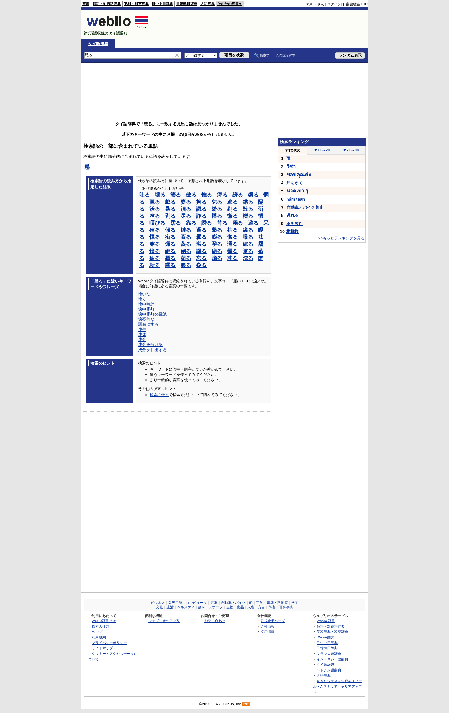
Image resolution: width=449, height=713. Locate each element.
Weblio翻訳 (325, 637)
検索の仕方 (159, 395)
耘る (154, 265)
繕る (217, 251)
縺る (170, 251)
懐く (142, 299)
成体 (142, 334)
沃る (154, 209)
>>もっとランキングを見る (341, 238)
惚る (232, 237)
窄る (154, 216)
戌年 (142, 329)
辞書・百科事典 (280, 607)
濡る (232, 244)
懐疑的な (146, 319)
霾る (170, 258)
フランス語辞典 (329, 653)
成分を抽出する (152, 349)
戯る (170, 202)
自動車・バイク (233, 602)
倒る (186, 251)
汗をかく (294, 182)
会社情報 (268, 626)
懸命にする (148, 324)
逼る (201, 230)
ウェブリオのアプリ (164, 621)
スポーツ (216, 607)
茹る (186, 258)
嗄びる (157, 223)
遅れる (292, 215)
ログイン (334, 4)
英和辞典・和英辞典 (332, 631)
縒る (237, 195)
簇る (175, 195)
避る (253, 223)
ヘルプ (97, 631)
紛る (217, 209)
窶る (186, 202)
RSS (246, 704)
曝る (248, 237)
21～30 (351, 150)
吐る (144, 195)
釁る (201, 237)
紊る (186, 237)
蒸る (186, 244)
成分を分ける (150, 344)
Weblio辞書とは (104, 621)
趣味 (201, 607)
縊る (248, 230)
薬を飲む (294, 223)
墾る (217, 230)
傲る (191, 195)
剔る (232, 209)
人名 (250, 607)
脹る (186, 265)
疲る (154, 258)
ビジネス (158, 602)
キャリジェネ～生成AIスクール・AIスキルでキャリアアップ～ (337, 686)
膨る (217, 237)
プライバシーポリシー (109, 643)
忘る (201, 258)
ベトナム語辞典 (329, 670)
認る (201, 209)
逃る (232, 202)
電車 (213, 602)
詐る (201, 216)
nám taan (295, 199)
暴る (170, 209)
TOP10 (292, 150)
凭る (217, 202)
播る (217, 216)
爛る (170, 244)
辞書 (85, 4)
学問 (294, 602)
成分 (142, 339)
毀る (248, 209)
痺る (222, 195)
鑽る (253, 195)
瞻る (217, 258)
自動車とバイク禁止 (304, 207)
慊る (232, 216)
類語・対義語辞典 (107, 4)
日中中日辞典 (162, 4)
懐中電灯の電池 (152, 314)
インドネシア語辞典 (332, 659)
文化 (159, 607)
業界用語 (175, 602)
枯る (232, 230)
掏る (201, 202)
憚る (154, 237)
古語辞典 (207, 4)
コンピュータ (196, 602)
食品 (240, 607)
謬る (201, 251)
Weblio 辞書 (326, 621)
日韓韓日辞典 (186, 4)
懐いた (144, 294)
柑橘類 (292, 231)
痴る (170, 237)
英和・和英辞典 (136, 4)
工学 (259, 602)
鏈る (186, 230)
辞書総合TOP (357, 4)
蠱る (201, 265)
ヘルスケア (186, 607)
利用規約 (99, 637)
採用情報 (268, 631)
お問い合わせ (214, 621)
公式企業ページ (273, 621)
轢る (248, 216)
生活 (170, 607)
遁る (248, 251)
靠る (191, 223)
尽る (186, 216)
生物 (229, 607)
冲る (232, 258)
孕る (217, 244)
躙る (170, 265)
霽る (232, 251)
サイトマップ (102, 648)
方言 (261, 607)
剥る (170, 216)
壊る (160, 195)
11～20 (322, 150)
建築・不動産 (277, 602)
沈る (248, 258)
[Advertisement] (261, 24)
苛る (222, 223)
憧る (154, 251)
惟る (206, 195)
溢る (201, 244)
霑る (175, 223)
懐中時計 (146, 304)
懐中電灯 (146, 309)
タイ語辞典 (98, 43)
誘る (206, 223)
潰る (186, 209)
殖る (154, 230)
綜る (248, 244)
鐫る (248, 202)
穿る (154, 244)
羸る (154, 202)
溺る (237, 223)
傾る (170, 230)
